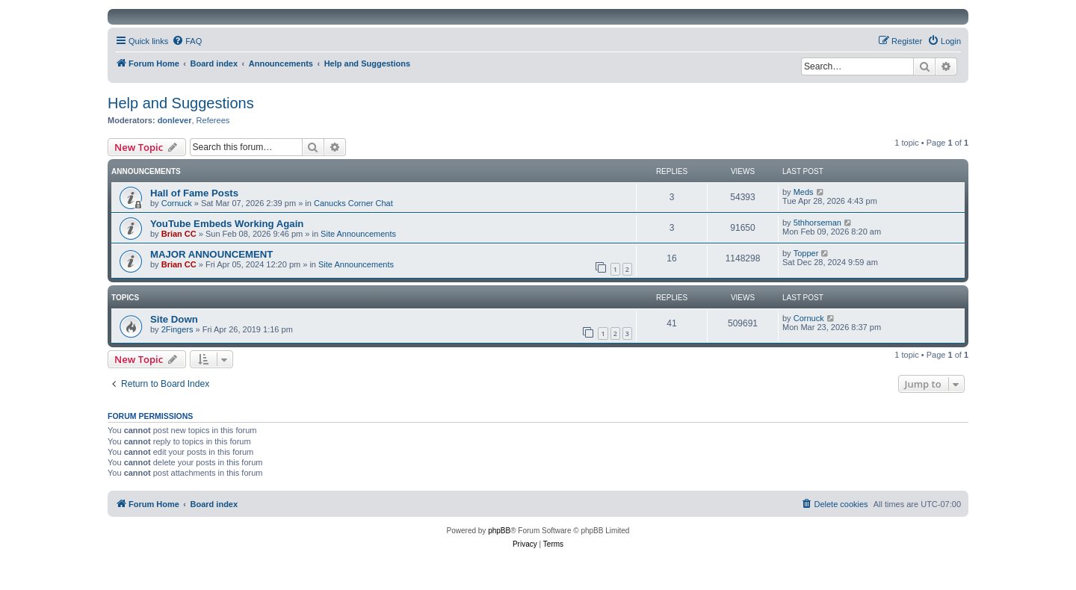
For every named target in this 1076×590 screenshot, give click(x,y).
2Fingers (177, 329)
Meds (804, 191)
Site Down (174, 319)
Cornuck (176, 203)
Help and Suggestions (181, 103)
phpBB (499, 531)
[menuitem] (187, 41)
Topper (806, 253)
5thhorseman (817, 222)
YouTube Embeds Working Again (226, 223)
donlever (175, 120)
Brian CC (179, 233)
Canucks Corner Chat (353, 203)
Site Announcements (358, 233)
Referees (213, 120)
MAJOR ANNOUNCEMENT (211, 254)
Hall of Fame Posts (194, 193)
